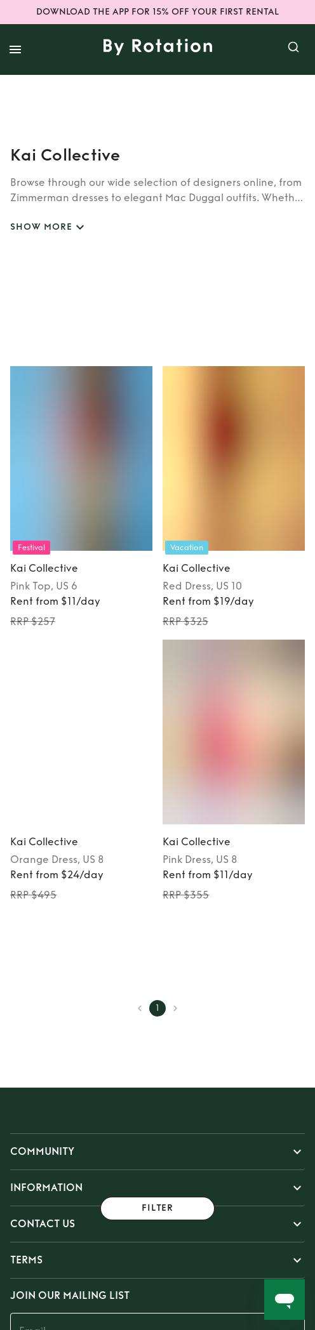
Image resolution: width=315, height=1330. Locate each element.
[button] (157, 1151)
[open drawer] (15, 49)
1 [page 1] (157, 1008)
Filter (157, 1208)
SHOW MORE (49, 227)
